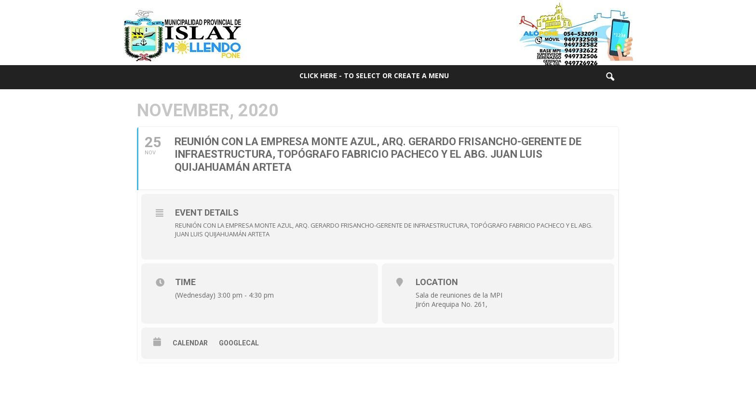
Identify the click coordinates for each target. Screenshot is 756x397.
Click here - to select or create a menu (374, 75)
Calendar (190, 343)
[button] (610, 77)
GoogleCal (239, 343)
